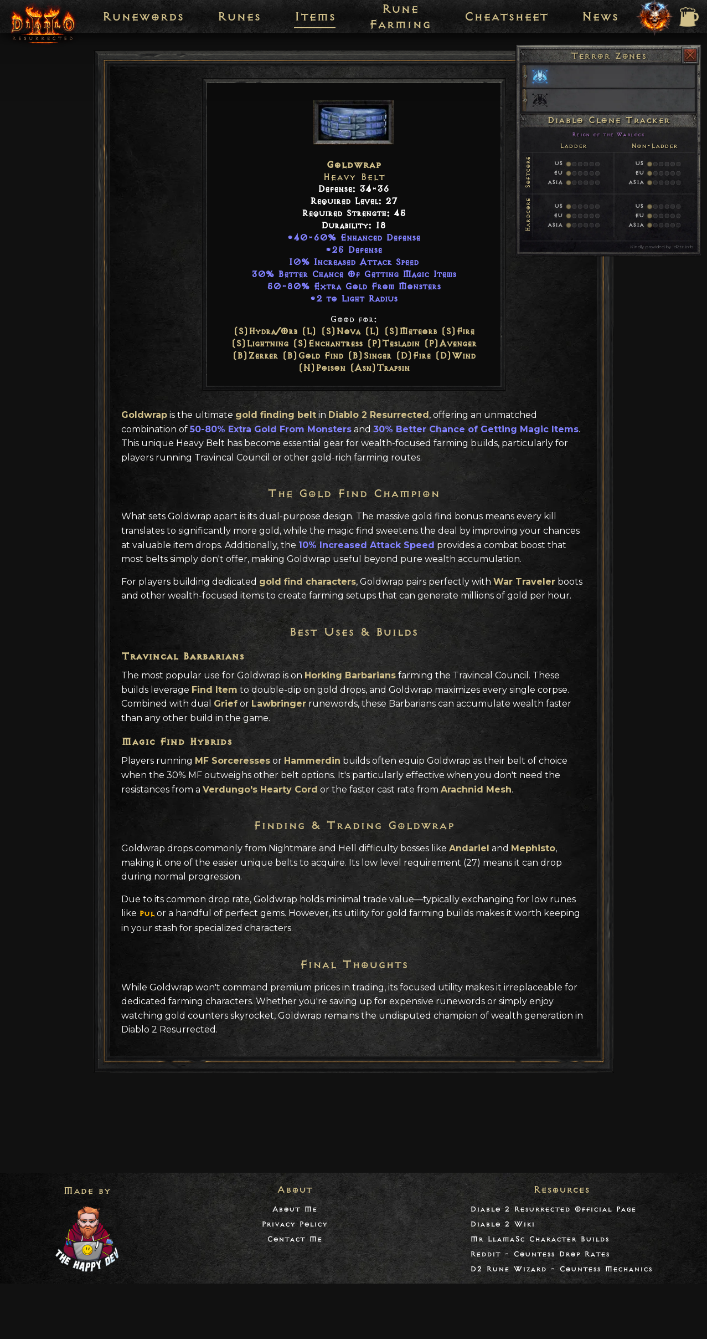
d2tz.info (683, 246)
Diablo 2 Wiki (502, 1224)
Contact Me (294, 1239)
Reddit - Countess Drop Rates (540, 1254)
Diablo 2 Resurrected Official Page (553, 1209)
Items (315, 16)
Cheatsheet (506, 16)
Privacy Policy (294, 1224)
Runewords (143, 16)
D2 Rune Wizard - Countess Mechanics (561, 1269)
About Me (294, 1209)
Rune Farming (400, 16)
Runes (239, 16)
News (599, 16)
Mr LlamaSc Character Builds (539, 1239)
